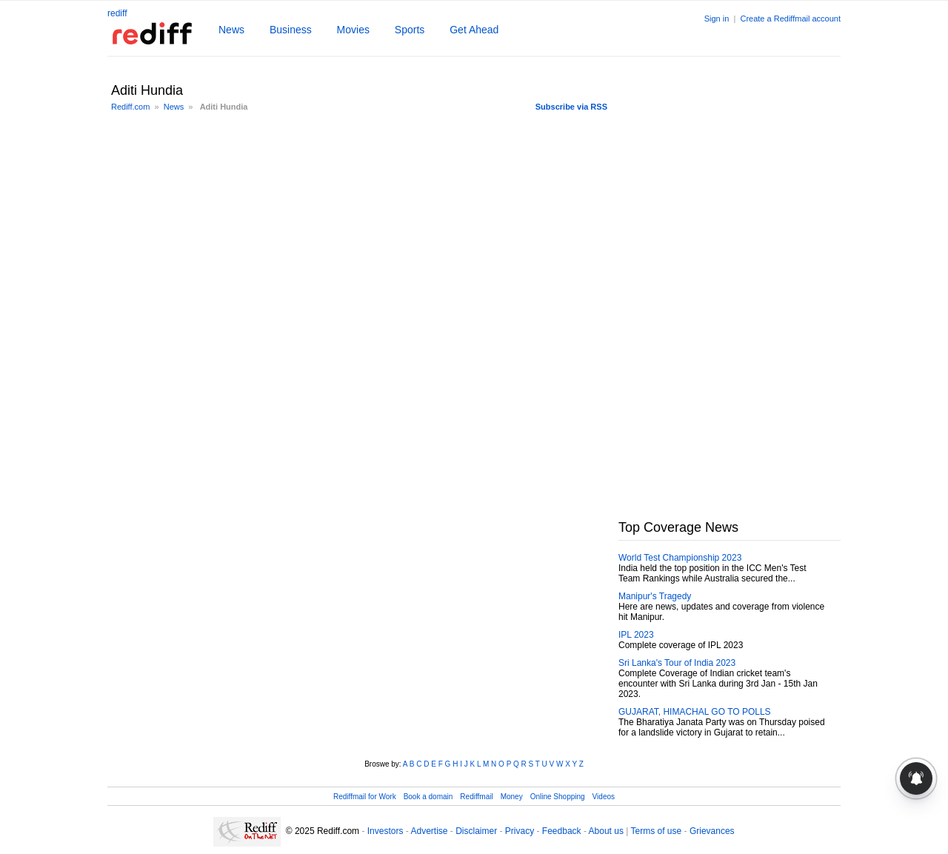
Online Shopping (557, 797)
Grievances (712, 831)
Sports (409, 30)
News (231, 30)
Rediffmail (476, 797)
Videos (603, 797)
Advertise (428, 831)
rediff (117, 13)
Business (291, 30)
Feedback (561, 831)
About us (606, 831)
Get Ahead (474, 30)
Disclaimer (476, 831)
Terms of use (656, 831)
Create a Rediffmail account (790, 18)
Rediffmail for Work (364, 797)
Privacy (519, 831)
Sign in (717, 18)
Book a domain (428, 797)
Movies (353, 30)
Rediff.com (130, 106)
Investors (385, 831)
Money (512, 797)
